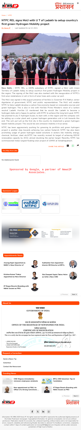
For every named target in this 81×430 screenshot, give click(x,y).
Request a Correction (12, 353)
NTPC (10, 15)
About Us (7, 303)
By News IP (6, 28)
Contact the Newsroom (12, 366)
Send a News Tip (9, 359)
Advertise (7, 363)
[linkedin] (43, 412)
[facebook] (32, 412)
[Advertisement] (40, 182)
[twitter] (38, 412)
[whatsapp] (49, 412)
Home (4, 15)
